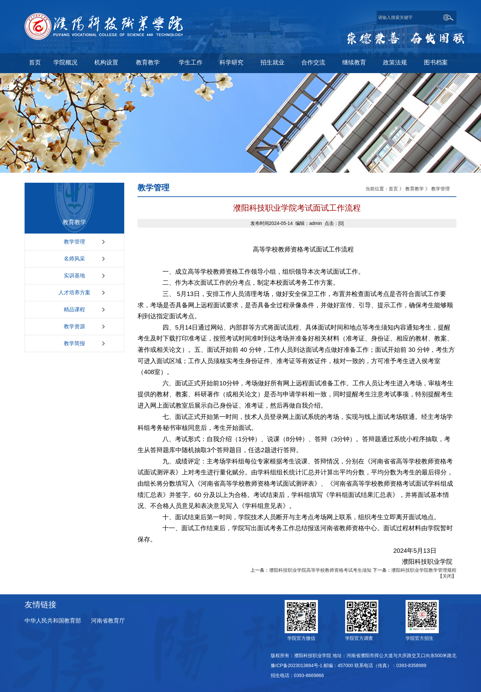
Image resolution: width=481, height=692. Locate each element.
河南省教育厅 (108, 621)
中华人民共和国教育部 (53, 621)
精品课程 (74, 309)
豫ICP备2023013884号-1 (297, 665)
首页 (393, 188)
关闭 (447, 576)
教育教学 (414, 188)
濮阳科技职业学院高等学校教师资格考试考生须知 (320, 570)
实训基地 (74, 275)
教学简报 (74, 343)
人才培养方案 (74, 292)
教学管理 (74, 242)
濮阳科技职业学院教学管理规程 (423, 570)
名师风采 (74, 258)
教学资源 (74, 326)
